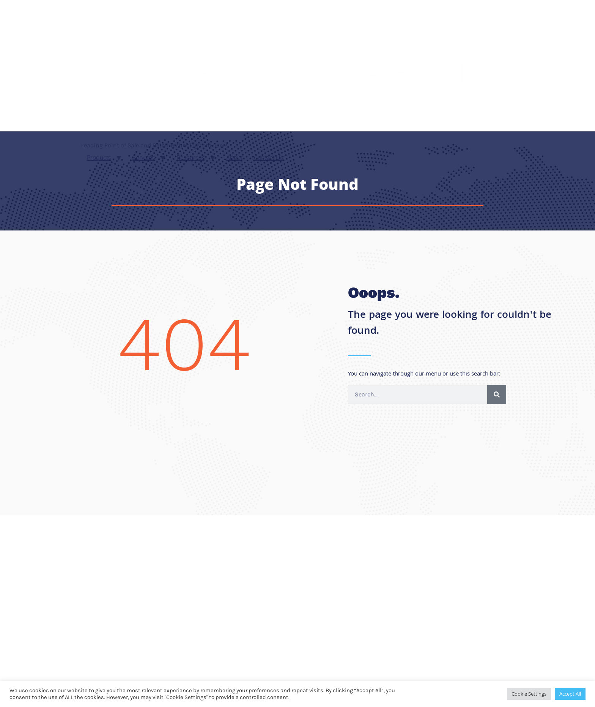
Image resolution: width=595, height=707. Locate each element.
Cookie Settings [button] (529, 693)
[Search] (496, 394)
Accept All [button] (570, 693)
